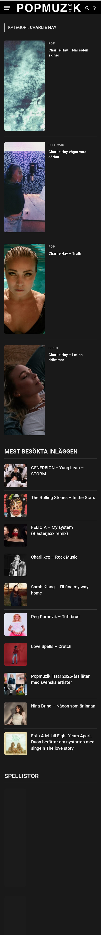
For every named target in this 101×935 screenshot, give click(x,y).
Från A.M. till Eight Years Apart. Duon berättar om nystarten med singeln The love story (62, 755)
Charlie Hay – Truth (65, 260)
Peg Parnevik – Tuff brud (55, 629)
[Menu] (7, 8)
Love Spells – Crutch (51, 659)
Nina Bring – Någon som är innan (63, 719)
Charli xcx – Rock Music (54, 570)
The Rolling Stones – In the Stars (63, 510)
